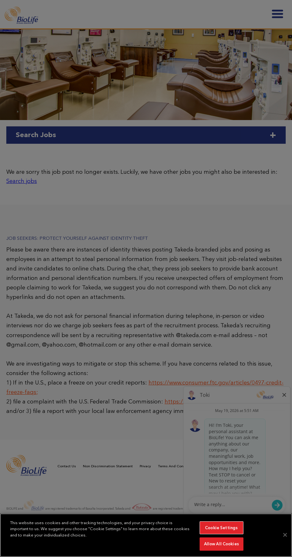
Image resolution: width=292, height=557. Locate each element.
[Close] (285, 535)
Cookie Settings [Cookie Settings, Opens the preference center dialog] (221, 527)
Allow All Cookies (221, 544)
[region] (146, 535)
